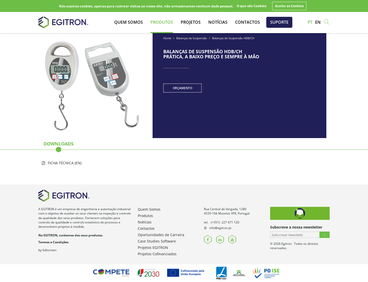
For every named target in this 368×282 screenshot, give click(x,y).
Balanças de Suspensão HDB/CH (233, 38)
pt (310, 22)
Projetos (191, 22)
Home (167, 38)
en (318, 22)
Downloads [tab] (58, 145)
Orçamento (182, 88)
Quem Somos (128, 22)
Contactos (247, 22)
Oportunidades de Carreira (161, 234)
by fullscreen (47, 250)
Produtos (162, 22)
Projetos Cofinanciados (157, 253)
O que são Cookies (251, 6)
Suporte (279, 22)
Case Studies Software (157, 241)
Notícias (217, 22)
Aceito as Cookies (289, 6)
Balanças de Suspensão (191, 38)
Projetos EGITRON (153, 247)
